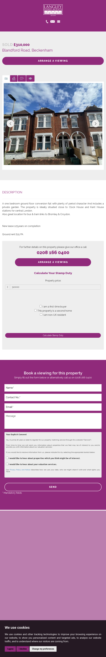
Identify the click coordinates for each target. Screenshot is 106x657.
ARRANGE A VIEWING (53, 60)
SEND (53, 487)
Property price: (53, 280)
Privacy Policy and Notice (20, 470)
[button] (10, 123)
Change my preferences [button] (43, 649)
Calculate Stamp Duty (53, 335)
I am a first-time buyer (53, 306)
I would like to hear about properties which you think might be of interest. (43, 458)
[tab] (6, 78)
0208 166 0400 (53, 252)
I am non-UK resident (53, 314)
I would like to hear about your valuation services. (31, 464)
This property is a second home (53, 310)
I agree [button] (10, 649)
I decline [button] (23, 649)
